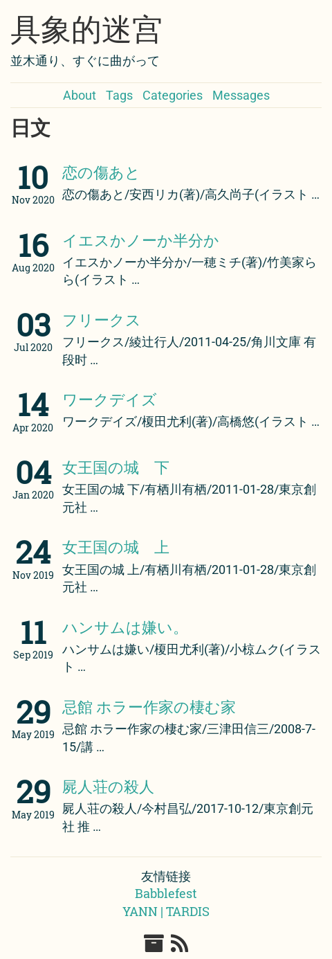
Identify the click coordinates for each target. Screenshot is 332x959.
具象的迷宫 (86, 30)
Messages (241, 95)
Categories (172, 95)
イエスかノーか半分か (140, 240)
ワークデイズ (109, 399)
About (79, 95)
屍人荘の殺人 (108, 786)
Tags (119, 95)
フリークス (101, 320)
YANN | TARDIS (166, 911)
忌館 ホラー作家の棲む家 (149, 707)
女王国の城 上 (115, 547)
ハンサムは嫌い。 (125, 627)
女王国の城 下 (115, 467)
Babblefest (166, 893)
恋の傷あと (101, 172)
